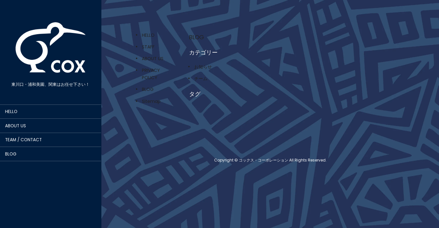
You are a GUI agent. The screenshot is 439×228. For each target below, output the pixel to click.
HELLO (11, 112)
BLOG (10, 154)
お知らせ (203, 67)
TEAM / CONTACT (23, 140)
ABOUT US (15, 126)
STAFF (148, 47)
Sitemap (151, 101)
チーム (200, 78)
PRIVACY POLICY (151, 74)
